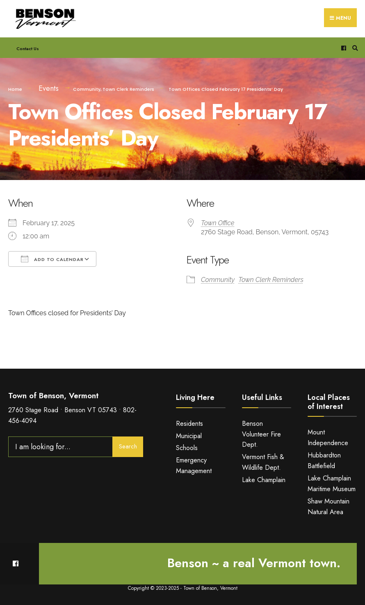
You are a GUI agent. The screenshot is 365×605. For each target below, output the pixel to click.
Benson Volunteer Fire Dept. (261, 434)
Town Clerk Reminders (128, 89)
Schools (187, 448)
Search (128, 446)
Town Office (217, 223)
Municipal (189, 436)
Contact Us (27, 48)
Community (86, 89)
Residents (189, 423)
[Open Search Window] (354, 48)
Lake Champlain (263, 480)
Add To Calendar (52, 259)
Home (15, 89)
